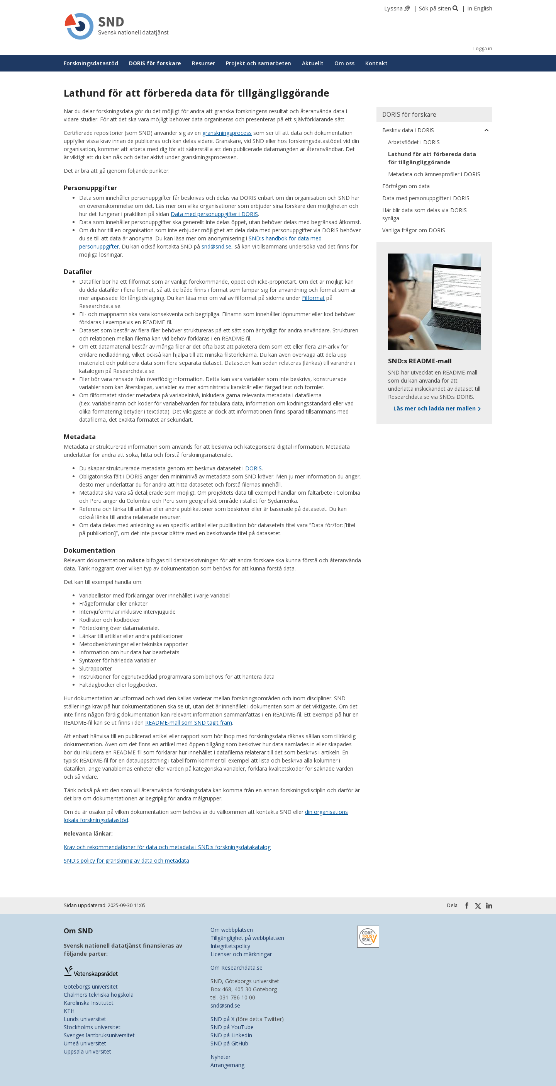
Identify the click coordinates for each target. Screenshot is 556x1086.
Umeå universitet (85, 1043)
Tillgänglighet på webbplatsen (247, 937)
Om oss (344, 63)
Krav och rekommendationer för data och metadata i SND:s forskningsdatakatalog (167, 847)
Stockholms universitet (92, 1027)
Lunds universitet (85, 1019)
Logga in (482, 48)
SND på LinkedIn (231, 1035)
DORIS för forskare (155, 63)
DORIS (253, 468)
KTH (69, 1011)
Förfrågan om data (406, 186)
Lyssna (393, 8)
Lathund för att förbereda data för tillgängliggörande (432, 158)
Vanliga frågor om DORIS (413, 230)
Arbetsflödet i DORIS (414, 142)
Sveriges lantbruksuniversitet (99, 1035)
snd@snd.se (216, 246)
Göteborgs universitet (91, 986)
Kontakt (376, 63)
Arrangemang (227, 1065)
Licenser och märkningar (241, 954)
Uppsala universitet (87, 1051)
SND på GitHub (229, 1043)
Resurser (203, 63)
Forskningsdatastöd (91, 63)
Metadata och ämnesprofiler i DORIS (434, 174)
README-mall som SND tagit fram (188, 722)
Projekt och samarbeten (258, 63)
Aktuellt (313, 63)
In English (479, 8)
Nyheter (220, 1056)
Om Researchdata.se (236, 967)
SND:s (257, 238)
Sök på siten (435, 8)
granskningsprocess (227, 132)
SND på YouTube (232, 1027)
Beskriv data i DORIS (408, 130)
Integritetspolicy (230, 946)
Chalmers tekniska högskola (99, 994)
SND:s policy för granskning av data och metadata (126, 860)
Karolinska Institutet (89, 1002)
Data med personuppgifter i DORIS (214, 214)
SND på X (222, 1019)
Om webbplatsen (231, 929)
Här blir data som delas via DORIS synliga (424, 214)
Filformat (313, 297)
